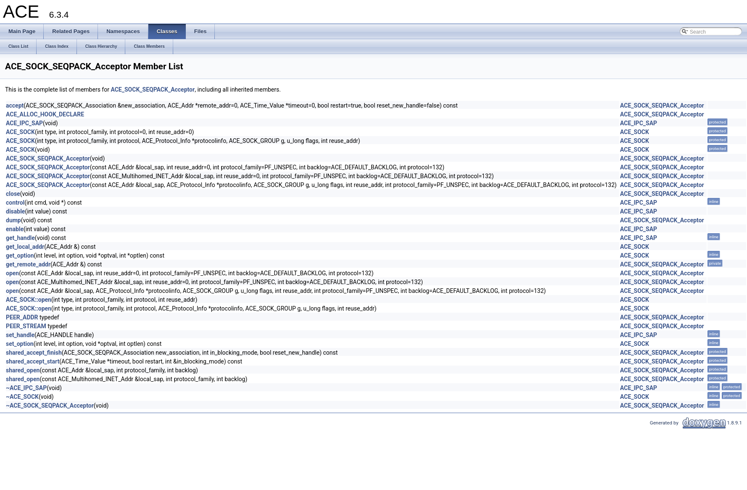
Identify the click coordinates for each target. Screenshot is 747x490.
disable (15, 211)
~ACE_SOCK (22, 396)
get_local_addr (25, 246)
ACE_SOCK (20, 132)
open (12, 273)
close (13, 193)
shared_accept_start (32, 361)
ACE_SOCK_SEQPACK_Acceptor (153, 89)
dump (13, 220)
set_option (20, 343)
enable (15, 229)
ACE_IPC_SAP (24, 123)
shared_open (23, 370)
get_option (20, 255)
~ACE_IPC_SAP (26, 388)
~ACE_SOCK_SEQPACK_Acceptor (50, 405)
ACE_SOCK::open (28, 299)
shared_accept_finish (34, 352)
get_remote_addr (28, 264)
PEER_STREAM (26, 326)
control (15, 202)
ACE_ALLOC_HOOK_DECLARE (45, 114)
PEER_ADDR (22, 317)
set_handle (20, 335)
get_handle (20, 237)
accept (15, 105)
